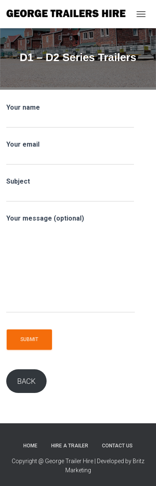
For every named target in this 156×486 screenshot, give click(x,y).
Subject (70, 189)
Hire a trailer (69, 446)
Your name (70, 115)
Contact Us (117, 446)
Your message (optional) (70, 263)
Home (30, 446)
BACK (26, 381)
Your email (70, 152)
